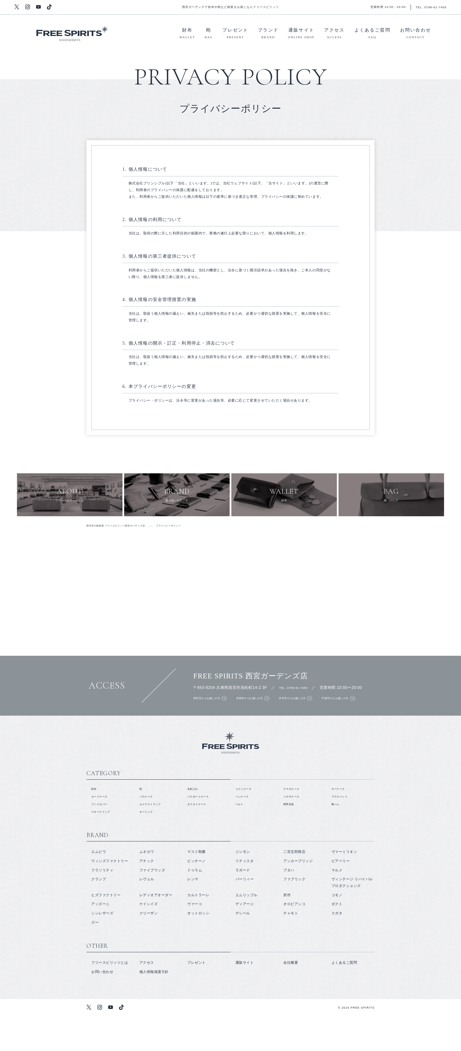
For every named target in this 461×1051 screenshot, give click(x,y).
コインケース (246, 819)
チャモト (290, 948)
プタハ (288, 905)
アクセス (334, 34)
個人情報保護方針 (154, 1007)
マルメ (337, 905)
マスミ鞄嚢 (196, 887)
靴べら (337, 837)
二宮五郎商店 (294, 887)
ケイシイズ (148, 939)
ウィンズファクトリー (109, 896)
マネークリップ (104, 846)
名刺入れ (194, 819)
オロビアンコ (294, 939)
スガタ (337, 948)
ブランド (268, 34)
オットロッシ (198, 948)
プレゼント (235, 34)
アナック (146, 896)
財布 (187, 34)
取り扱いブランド (176, 500)
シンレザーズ (102, 948)
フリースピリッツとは (69, 500)
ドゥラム (194, 905)
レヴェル (146, 914)
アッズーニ (100, 939)
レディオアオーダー (156, 930)
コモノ (337, 930)
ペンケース (244, 828)
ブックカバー (102, 837)
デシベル (242, 948)
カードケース (102, 828)
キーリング (148, 846)
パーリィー (244, 914)
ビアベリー (340, 896)
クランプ (98, 914)
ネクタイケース (200, 837)
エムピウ (98, 887)
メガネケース (294, 828)
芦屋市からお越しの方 (373, 712)
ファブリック (294, 914)
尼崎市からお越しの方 (264, 712)
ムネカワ (146, 887)
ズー (95, 957)
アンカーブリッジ (298, 896)
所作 (287, 930)
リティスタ (244, 896)
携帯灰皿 (290, 837)
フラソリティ (102, 905)
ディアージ (244, 939)
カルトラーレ (198, 930)
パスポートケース (202, 828)
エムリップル (246, 930)
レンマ (192, 914)
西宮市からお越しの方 (210, 712)
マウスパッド (342, 828)
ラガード (242, 905)
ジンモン (242, 887)
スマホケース (294, 819)
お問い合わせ (415, 34)
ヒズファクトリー (106, 930)
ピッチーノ (196, 896)
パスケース (148, 828)
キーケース (340, 819)
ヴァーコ (194, 939)
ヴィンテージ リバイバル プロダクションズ (352, 917)
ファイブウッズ (152, 905)
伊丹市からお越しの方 (318, 712)
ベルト (241, 837)
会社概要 (290, 997)
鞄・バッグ (391, 500)
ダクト (337, 939)
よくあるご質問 (372, 34)
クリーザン (148, 948)
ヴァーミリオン (344, 887)
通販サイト (301, 34)
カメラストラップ (154, 837)
